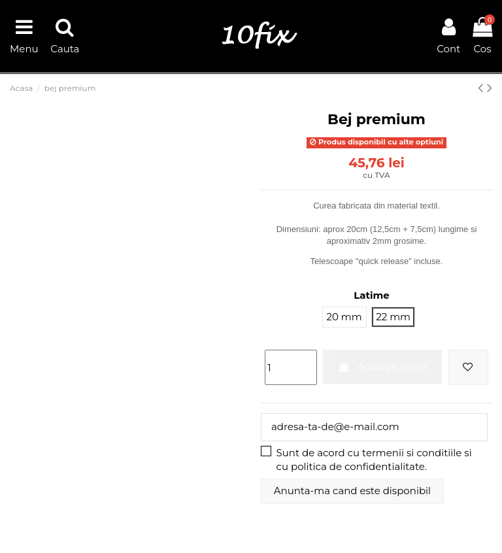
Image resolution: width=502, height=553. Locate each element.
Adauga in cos (382, 366)
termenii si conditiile (411, 452)
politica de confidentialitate (358, 466)
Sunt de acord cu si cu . (374, 459)
